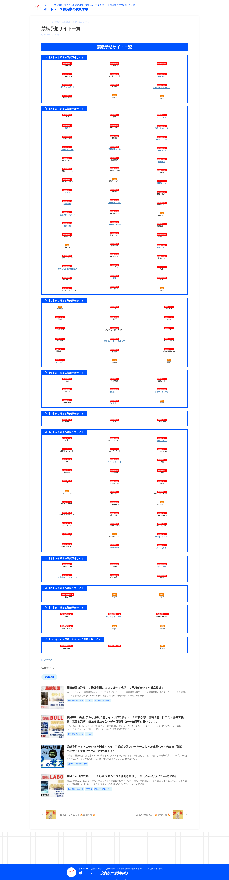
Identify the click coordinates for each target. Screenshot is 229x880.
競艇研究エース (115, 148)
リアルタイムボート (114, 609)
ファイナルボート (114, 456)
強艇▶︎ (67, 126)
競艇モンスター (115, 222)
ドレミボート (114, 397)
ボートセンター (162, 541)
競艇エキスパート (161, 126)
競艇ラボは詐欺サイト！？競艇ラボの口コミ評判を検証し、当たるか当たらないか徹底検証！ (129, 794)
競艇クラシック (162, 137)
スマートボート (60, 357)
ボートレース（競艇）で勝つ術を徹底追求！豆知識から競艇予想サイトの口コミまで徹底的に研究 (121, 864)
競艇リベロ (161, 243)
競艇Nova (67, 201)
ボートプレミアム (162, 530)
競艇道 (67, 190)
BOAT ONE (114, 541)
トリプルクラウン (161, 387)
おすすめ (48, 652)
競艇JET (161, 158)
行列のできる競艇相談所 (67, 264)
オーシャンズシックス (161, 87)
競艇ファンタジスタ (67, 211)
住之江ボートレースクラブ (114, 336)
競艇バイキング (115, 201)
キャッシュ (161, 116)
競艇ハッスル (162, 434)
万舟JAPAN (161, 559)
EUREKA (162, 76)
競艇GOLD (161, 148)
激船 (114, 275)
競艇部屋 (67, 222)
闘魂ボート (114, 387)
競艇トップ (161, 179)
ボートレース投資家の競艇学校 (66, 9)
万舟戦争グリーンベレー (67, 570)
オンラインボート (67, 87)
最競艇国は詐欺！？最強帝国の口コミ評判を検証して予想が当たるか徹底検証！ (121, 679)
